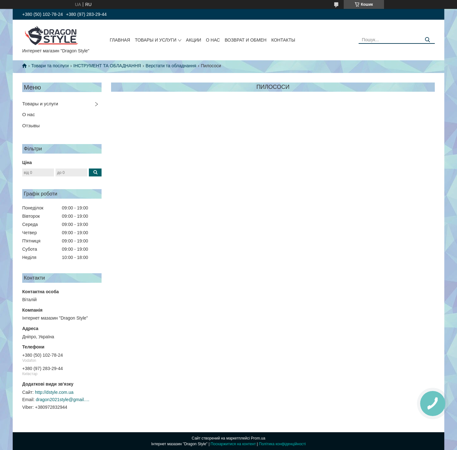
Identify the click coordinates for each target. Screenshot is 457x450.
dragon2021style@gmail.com (63, 399)
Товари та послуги (50, 65)
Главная (120, 40)
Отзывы (31, 125)
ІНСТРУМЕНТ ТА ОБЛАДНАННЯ (107, 65)
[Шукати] (428, 40)
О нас (213, 40)
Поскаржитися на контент (233, 444)
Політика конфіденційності (282, 444)
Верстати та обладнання (171, 65)
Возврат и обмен (246, 40)
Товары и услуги (155, 40)
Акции (193, 40)
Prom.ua (258, 438)
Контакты (283, 40)
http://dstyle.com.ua (54, 392)
